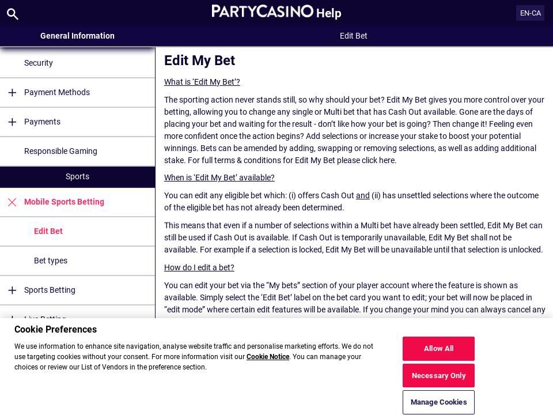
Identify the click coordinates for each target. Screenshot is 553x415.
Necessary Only (439, 379)
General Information (77, 35)
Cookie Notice (268, 361)
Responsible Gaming (60, 151)
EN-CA (530, 13)
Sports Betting (37, 290)
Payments (30, 122)
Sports (77, 176)
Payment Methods (45, 92)
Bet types (50, 260)
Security (38, 62)
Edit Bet (48, 231)
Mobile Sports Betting (52, 202)
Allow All (438, 352)
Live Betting (33, 319)
